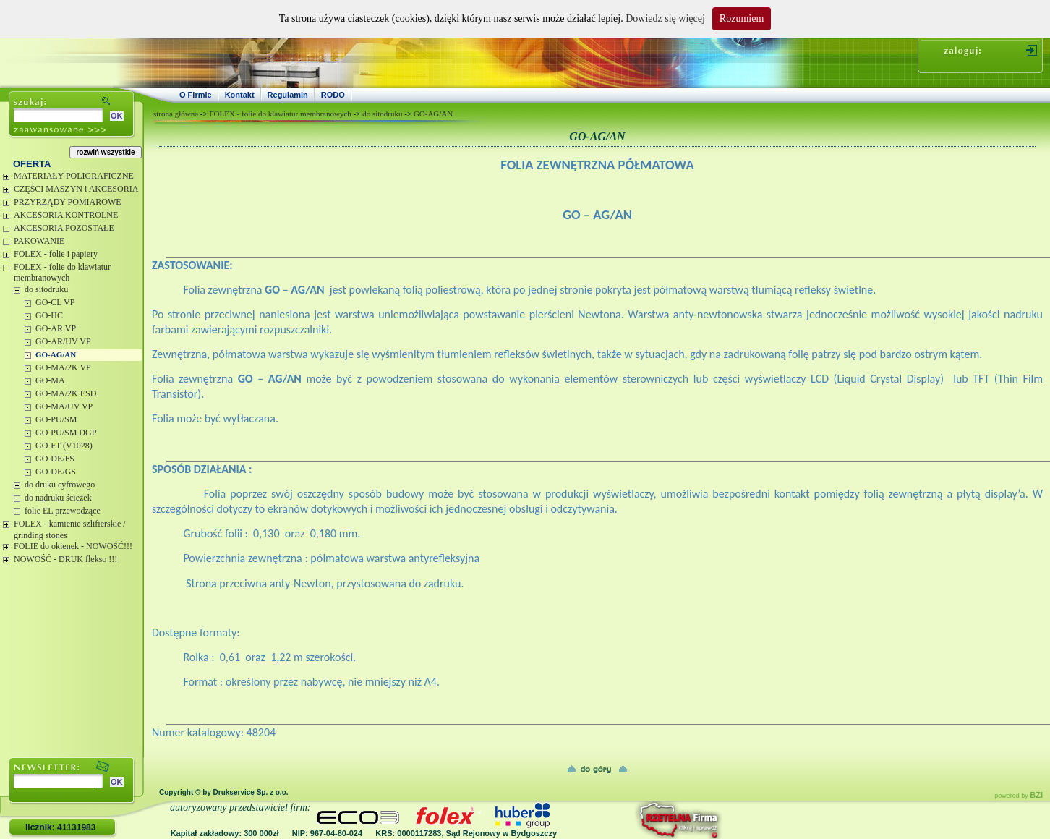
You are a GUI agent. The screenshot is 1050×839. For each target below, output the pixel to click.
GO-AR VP (55, 328)
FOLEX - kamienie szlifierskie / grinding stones (70, 529)
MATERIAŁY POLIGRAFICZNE (74, 176)
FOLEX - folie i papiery (56, 254)
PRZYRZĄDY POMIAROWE (67, 202)
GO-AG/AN (55, 354)
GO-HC (49, 315)
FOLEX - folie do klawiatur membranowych (62, 273)
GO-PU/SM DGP (65, 432)
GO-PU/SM (56, 419)
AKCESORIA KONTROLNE (66, 215)
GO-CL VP (54, 302)
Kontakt (240, 94)
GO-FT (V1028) (64, 445)
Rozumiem (742, 18)
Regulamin (288, 94)
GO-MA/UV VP (64, 406)
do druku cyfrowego (60, 485)
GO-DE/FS (54, 458)
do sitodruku (46, 289)
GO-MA (50, 380)
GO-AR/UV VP (63, 341)
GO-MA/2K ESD (65, 393)
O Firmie (195, 94)
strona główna (175, 113)
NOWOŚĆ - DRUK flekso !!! (65, 559)
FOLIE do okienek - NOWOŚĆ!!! (73, 546)
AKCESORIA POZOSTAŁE (64, 228)
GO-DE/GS (55, 472)
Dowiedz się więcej (665, 18)
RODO (333, 94)
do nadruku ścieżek (58, 498)
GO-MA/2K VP (63, 367)
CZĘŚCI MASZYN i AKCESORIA (76, 189)
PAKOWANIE (39, 241)
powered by (1018, 795)
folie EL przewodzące (63, 511)
